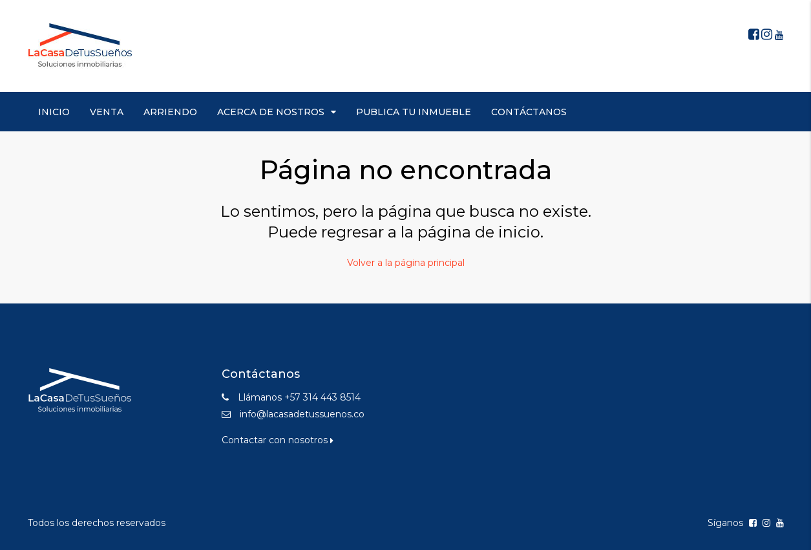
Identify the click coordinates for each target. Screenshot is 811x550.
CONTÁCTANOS (529, 112)
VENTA (106, 112)
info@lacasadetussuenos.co (302, 414)
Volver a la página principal (406, 263)
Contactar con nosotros (277, 440)
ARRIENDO (170, 112)
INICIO (54, 112)
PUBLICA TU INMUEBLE (413, 112)
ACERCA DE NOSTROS (270, 112)
